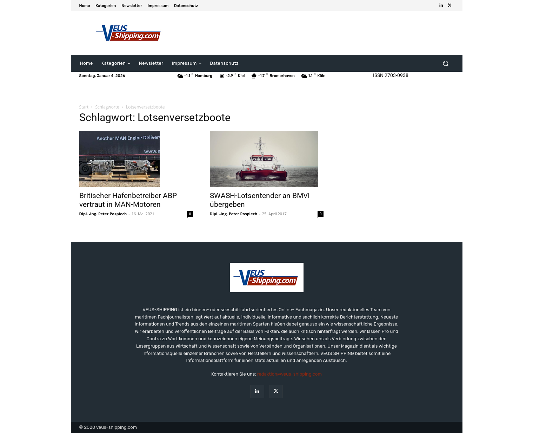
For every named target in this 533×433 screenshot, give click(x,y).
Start (84, 107)
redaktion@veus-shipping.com (289, 374)
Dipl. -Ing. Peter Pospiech (103, 213)
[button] (446, 63)
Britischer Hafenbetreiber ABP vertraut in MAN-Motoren (128, 200)
